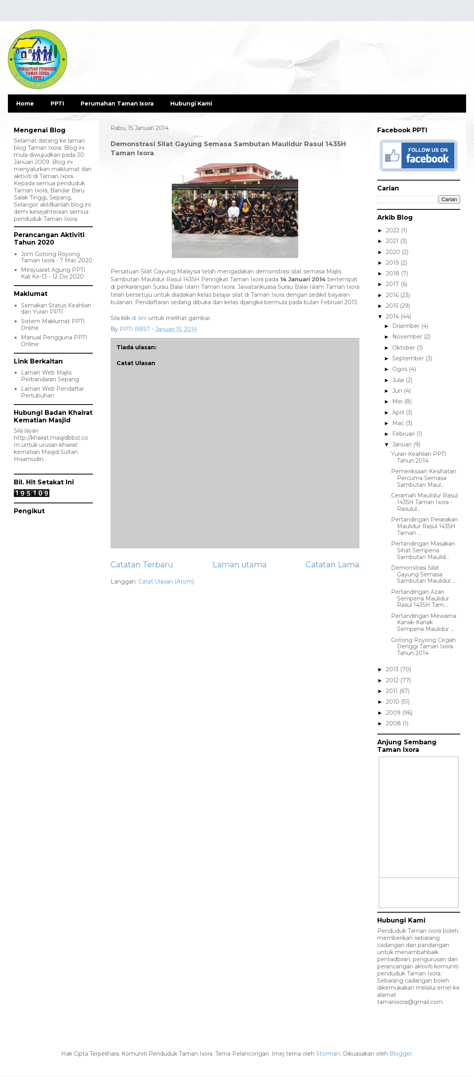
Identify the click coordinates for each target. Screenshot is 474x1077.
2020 (394, 252)
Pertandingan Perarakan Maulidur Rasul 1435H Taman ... (424, 526)
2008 (394, 723)
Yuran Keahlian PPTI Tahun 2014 (418, 457)
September (408, 358)
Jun (398, 390)
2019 (393, 262)
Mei (398, 401)
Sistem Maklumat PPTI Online (53, 324)
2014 (393, 316)
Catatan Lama (332, 564)
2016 (393, 295)
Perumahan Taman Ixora (117, 103)
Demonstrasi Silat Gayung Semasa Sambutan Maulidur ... (423, 574)
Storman (328, 1053)
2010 (393, 701)
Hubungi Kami (191, 103)
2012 (393, 680)
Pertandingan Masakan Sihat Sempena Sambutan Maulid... (423, 550)
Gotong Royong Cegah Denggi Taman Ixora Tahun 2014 (423, 646)
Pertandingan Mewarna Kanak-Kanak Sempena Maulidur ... (423, 622)
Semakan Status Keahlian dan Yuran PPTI (56, 309)
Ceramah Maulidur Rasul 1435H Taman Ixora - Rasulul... (424, 502)
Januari (402, 444)
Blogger (400, 1053)
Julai (399, 380)
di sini (139, 318)
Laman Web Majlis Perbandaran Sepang (50, 376)
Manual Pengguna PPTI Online (54, 341)
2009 (394, 712)
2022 (393, 230)
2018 (393, 273)
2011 (392, 691)
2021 (393, 241)
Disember (406, 326)
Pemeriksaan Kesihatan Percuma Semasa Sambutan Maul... (423, 478)
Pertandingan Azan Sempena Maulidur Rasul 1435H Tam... (420, 598)
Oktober (404, 347)
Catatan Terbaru (142, 564)
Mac (399, 423)
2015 (393, 305)
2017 (393, 284)
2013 (393, 669)
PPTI (57, 103)
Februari (404, 433)
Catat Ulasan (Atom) (166, 581)
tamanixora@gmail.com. (410, 1001)
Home (25, 103)
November (408, 336)
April (399, 412)
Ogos (400, 369)
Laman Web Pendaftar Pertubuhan (52, 392)
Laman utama (240, 564)
